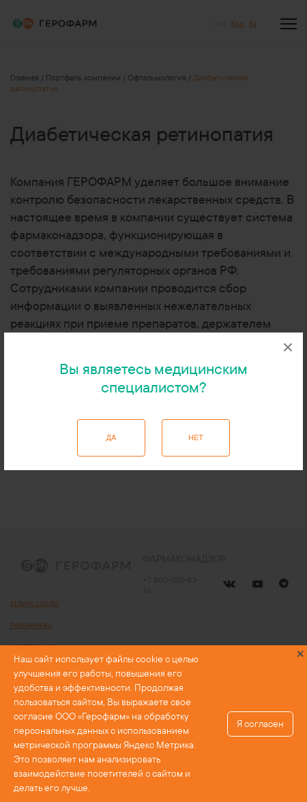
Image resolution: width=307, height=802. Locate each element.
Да (111, 437)
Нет (195, 437)
